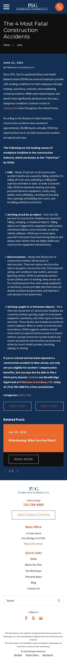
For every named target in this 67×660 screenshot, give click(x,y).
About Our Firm (33, 564)
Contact (33, 377)
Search (10, 600)
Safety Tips (24, 395)
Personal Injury (33, 576)
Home (33, 559)
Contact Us (33, 588)
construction (10, 108)
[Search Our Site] (59, 600)
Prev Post (17, 406)
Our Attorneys (33, 570)
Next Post (49, 406)
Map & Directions (33, 543)
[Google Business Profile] (41, 618)
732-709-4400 (33, 505)
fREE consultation (33, 515)
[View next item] (17, 471)
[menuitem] (18, 655)
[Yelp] (33, 618)
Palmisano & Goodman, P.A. (36, 382)
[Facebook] (26, 618)
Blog (33, 582)
